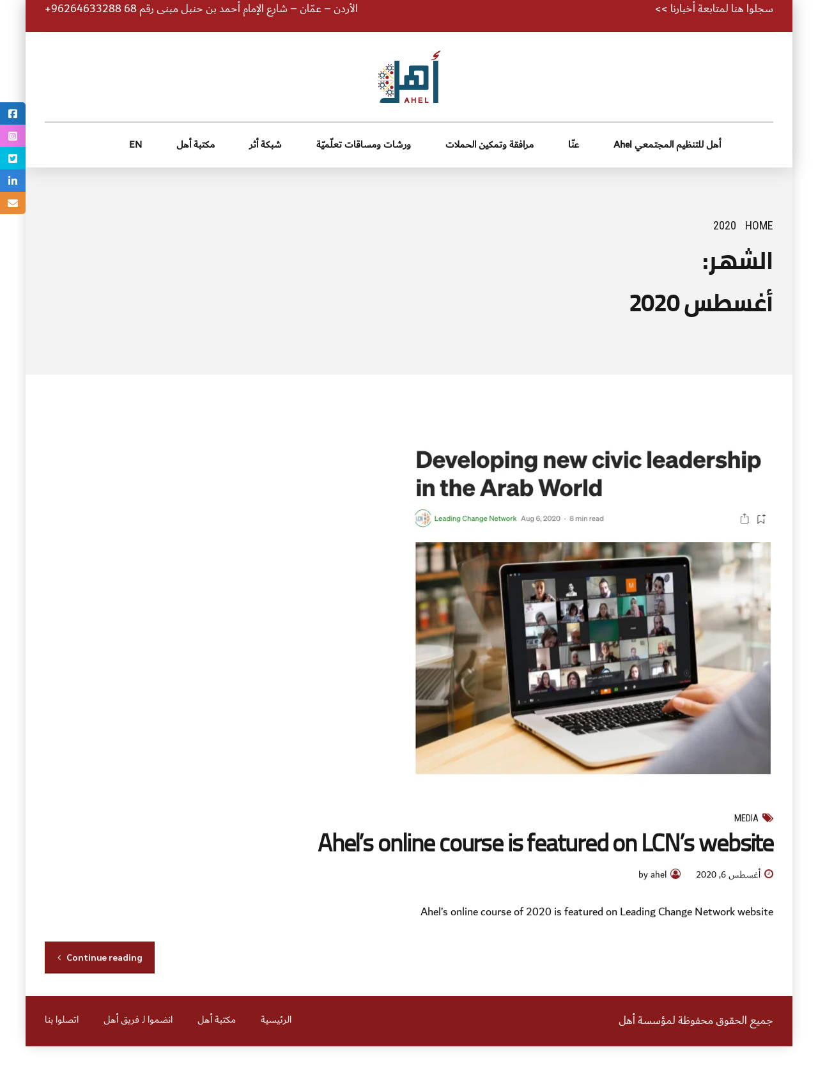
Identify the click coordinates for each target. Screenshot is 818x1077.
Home (759, 225)
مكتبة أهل (195, 144)
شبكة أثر (265, 144)
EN (135, 144)
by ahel (652, 876)
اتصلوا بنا (62, 1020)
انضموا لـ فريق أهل (138, 1020)
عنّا (573, 144)
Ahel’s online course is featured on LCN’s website (545, 842)
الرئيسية (276, 1020)
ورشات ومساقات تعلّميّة (363, 144)
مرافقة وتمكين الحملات (489, 144)
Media (746, 819)
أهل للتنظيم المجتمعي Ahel (667, 144)
